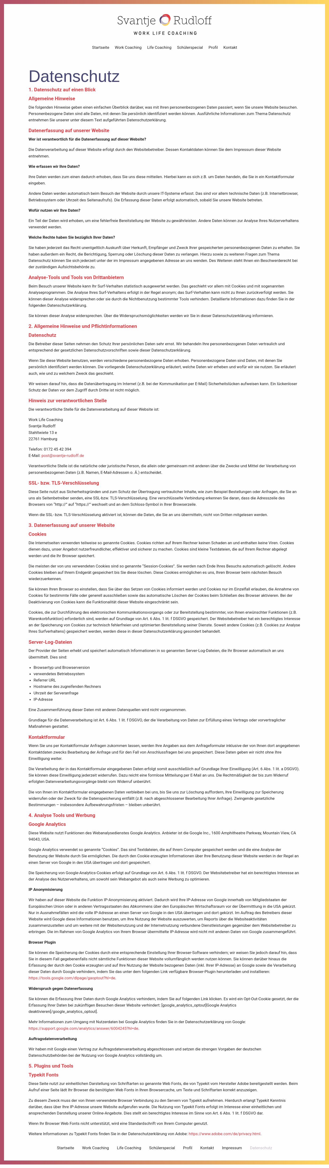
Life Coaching (159, 49)
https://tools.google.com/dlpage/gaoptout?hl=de (71, 980)
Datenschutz (261, 1150)
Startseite (100, 49)
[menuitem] (100, 49)
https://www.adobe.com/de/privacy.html (224, 1136)
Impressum (232, 1150)
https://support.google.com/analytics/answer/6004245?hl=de (83, 1030)
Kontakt (230, 49)
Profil (213, 49)
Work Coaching (128, 49)
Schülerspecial (190, 49)
